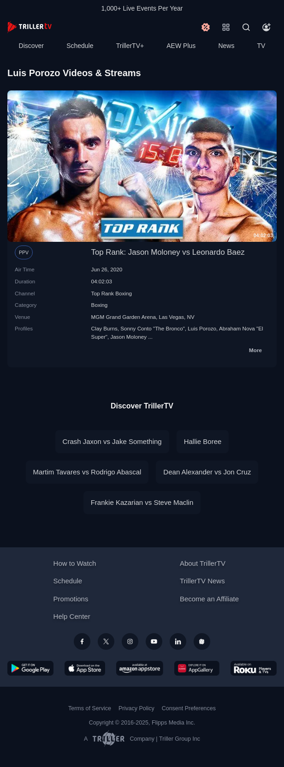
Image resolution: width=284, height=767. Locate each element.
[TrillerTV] (29, 27)
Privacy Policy (136, 708)
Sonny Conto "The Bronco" (152, 328)
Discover (31, 45)
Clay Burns (104, 328)
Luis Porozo (202, 328)
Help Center (71, 616)
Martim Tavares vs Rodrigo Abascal (87, 472)
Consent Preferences (189, 708)
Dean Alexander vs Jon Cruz (207, 472)
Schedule (79, 45)
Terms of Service (89, 708)
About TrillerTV (202, 563)
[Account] (266, 27)
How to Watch (74, 563)
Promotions (71, 599)
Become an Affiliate (209, 599)
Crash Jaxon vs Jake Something (112, 441)
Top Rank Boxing (111, 293)
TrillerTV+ (130, 45)
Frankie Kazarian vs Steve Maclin (142, 502)
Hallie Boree (203, 441)
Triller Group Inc (179, 739)
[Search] (246, 27)
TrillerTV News (202, 581)
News (226, 45)
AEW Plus (180, 45)
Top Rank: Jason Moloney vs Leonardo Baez (168, 252)
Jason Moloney (128, 337)
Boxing (99, 305)
